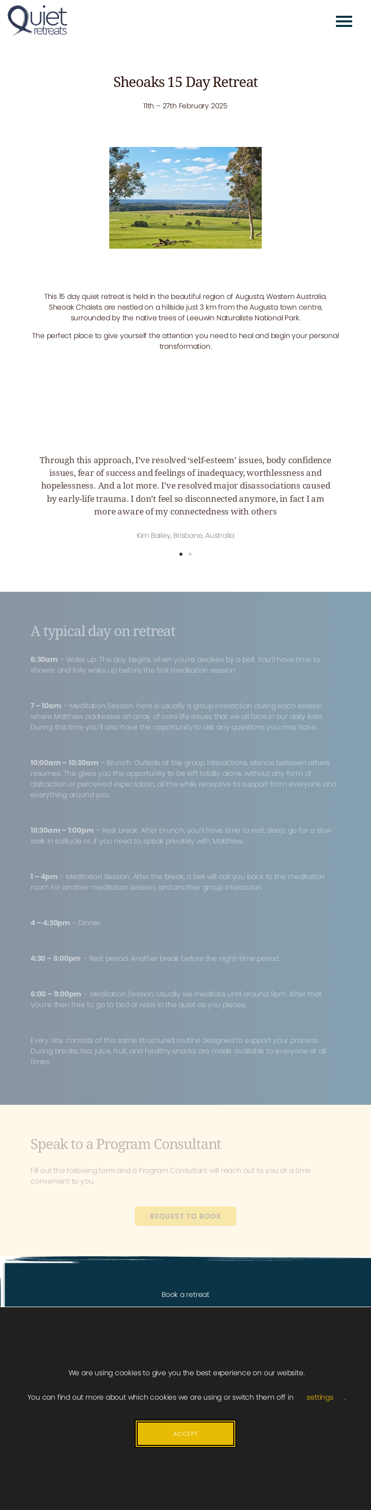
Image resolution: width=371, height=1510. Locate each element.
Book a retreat (185, 1294)
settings (319, 1397)
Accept (185, 1434)
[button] (180, 554)
